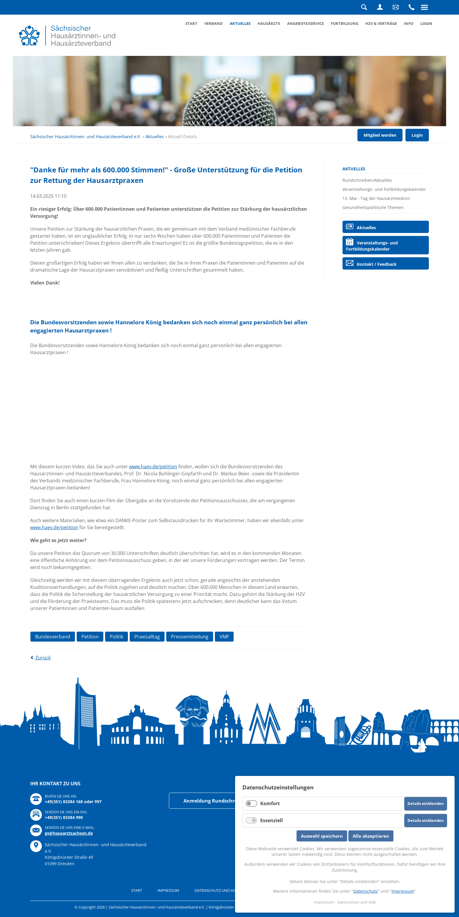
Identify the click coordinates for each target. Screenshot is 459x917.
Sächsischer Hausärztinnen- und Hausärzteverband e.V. (85, 136)
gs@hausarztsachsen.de (69, 833)
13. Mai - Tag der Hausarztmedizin (376, 198)
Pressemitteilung (189, 636)
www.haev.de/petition (153, 466)
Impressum (168, 890)
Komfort (270, 803)
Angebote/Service (305, 23)
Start (191, 23)
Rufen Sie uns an (411, 7)
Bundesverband (52, 636)
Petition (90, 636)
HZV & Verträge (381, 23)
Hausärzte (269, 23)
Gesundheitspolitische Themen (373, 207)
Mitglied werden (380, 135)
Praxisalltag (147, 636)
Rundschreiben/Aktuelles (367, 180)
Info (408, 23)
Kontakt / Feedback (377, 264)
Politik (116, 636)
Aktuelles (240, 23)
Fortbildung (344, 23)
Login (380, 7)
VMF (224, 636)
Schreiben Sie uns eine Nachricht (395, 7)
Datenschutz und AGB (216, 890)
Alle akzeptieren (371, 836)
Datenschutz (365, 891)
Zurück (43, 657)
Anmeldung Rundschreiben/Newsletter (229, 801)
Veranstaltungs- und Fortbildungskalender (384, 189)
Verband (213, 23)
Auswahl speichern (322, 836)
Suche (364, 7)
